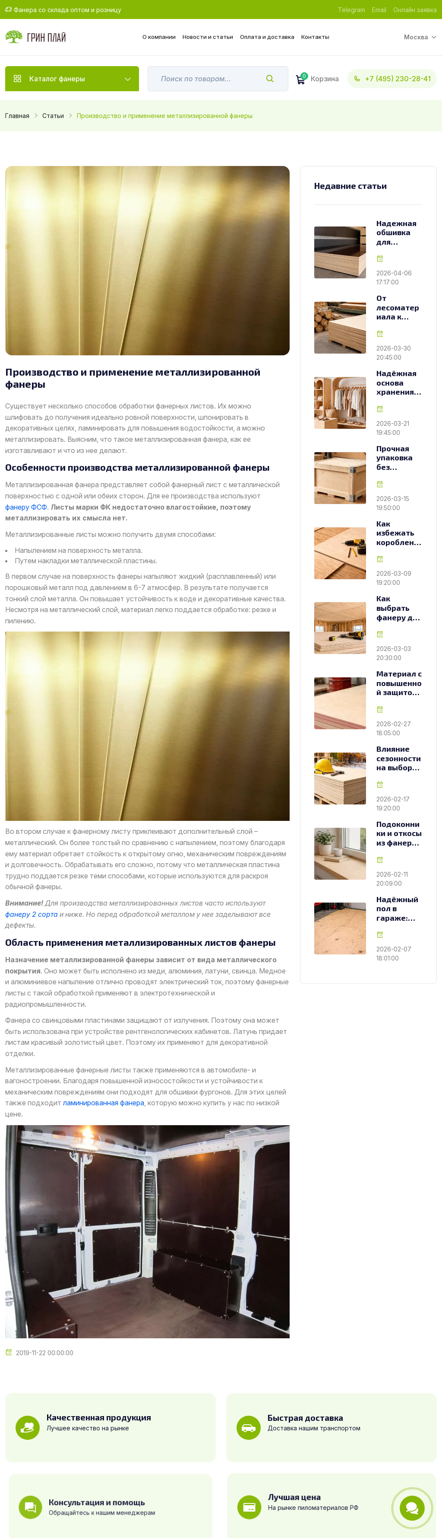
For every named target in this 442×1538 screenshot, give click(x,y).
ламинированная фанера (103, 1102)
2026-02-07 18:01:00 (393, 953)
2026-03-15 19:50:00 (392, 503)
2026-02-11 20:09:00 (392, 879)
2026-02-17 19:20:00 (393, 803)
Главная (17, 115)
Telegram (351, 9)
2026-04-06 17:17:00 (394, 277)
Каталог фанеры (57, 78)
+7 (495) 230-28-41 (392, 78)
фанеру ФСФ (26, 507)
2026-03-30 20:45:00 (393, 353)
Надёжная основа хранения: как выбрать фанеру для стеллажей (399, 383)
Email (379, 9)
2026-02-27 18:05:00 (393, 728)
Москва (416, 37)
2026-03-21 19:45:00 (392, 428)
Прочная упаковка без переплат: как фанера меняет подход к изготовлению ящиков (398, 458)
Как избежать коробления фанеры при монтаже (397, 533)
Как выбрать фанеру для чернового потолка (399, 608)
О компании (159, 36)
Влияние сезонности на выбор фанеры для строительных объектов (399, 758)
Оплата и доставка (267, 36)
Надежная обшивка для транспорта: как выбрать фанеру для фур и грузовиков (399, 233)
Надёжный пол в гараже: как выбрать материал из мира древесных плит (398, 909)
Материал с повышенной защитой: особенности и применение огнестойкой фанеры (399, 683)
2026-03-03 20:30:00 (393, 653)
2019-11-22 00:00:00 (44, 1352)
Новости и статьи (208, 36)
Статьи (53, 115)
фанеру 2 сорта (31, 914)
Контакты (315, 36)
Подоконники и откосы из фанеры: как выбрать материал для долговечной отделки (399, 834)
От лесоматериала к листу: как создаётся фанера (397, 308)
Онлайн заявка (415, 9)
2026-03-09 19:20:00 (393, 578)
